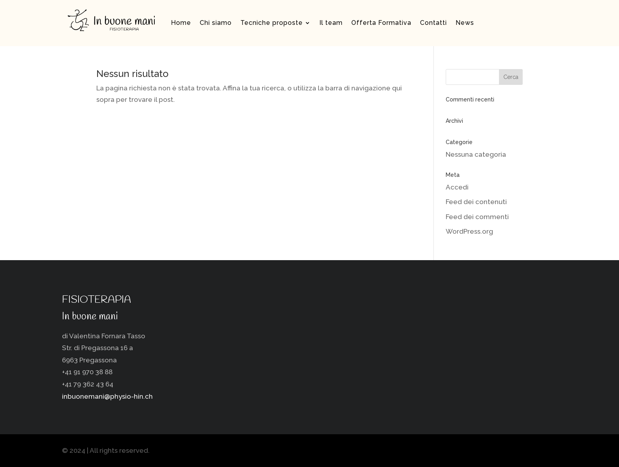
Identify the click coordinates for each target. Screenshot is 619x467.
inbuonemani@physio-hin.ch (107, 396)
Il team (331, 22)
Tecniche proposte (271, 22)
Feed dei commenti (477, 217)
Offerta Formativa (381, 22)
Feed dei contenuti (476, 202)
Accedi (457, 187)
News (465, 22)
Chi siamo (216, 22)
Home (181, 22)
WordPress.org (469, 231)
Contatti (433, 22)
